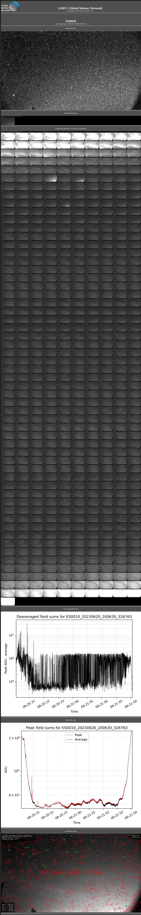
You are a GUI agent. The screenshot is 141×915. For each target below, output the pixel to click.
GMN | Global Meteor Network (80, 8)
